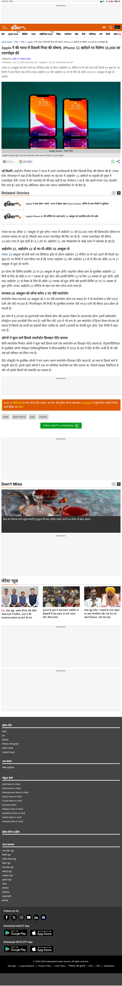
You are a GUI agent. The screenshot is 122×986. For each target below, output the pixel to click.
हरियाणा (5, 888)
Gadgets (87, 402)
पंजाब (4, 884)
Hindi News (6, 42)
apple (5, 417)
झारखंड (5, 900)
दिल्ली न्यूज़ (6, 855)
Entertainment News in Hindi (15, 792)
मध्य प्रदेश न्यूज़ (7, 867)
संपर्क (4, 731)
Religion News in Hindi (12, 809)
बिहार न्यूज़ (6, 863)
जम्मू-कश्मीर (6, 896)
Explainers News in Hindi (13, 813)
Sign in (117, 1)
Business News (9, 805)
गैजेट (23, 42)
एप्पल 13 (7, 254)
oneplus (43, 417)
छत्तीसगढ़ (5, 892)
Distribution (109, 966)
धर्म (100, 34)
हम (3, 735)
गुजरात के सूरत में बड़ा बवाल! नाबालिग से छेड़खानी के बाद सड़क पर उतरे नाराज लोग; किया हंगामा (61, 614)
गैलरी (108, 34)
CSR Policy (60, 966)
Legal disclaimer (26, 966)
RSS (91, 966)
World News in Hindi (11, 788)
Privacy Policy (44, 966)
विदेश (58, 34)
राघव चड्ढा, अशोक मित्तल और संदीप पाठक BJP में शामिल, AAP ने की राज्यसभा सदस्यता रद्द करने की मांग (19, 614)
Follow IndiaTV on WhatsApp (61, 425)
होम (3, 34)
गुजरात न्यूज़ (6, 879)
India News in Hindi (11, 784)
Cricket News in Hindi (12, 801)
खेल (76, 34)
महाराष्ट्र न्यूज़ (7, 871)
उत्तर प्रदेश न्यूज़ (8, 851)
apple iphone (19, 417)
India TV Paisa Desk (21, 59)
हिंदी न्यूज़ (18, 402)
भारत (33, 34)
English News (8, 752)
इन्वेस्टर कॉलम (7, 748)
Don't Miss (11, 484)
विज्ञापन (5, 740)
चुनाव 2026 (13, 34)
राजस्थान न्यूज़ (7, 875)
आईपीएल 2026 (46, 34)
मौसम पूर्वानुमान (8, 767)
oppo (32, 417)
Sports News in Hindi (11, 796)
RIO (98, 966)
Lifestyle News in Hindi (12, 821)
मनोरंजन (67, 34)
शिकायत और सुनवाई (10, 744)
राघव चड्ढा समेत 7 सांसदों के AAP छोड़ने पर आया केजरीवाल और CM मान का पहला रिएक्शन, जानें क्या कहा (101, 614)
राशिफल (92, 34)
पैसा (83, 34)
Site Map (12, 966)
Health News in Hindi (11, 817)
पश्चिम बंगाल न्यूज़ (9, 859)
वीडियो (24, 34)
